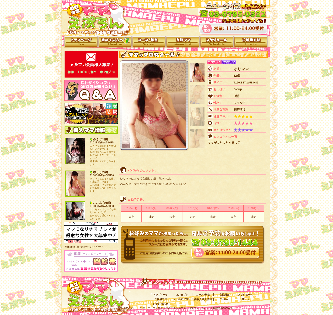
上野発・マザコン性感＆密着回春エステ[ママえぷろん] (95, 17)
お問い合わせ (160, 304)
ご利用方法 (160, 299)
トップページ (160, 294)
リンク (245, 299)
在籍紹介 (224, 294)
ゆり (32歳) (100, 172)
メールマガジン (182, 299)
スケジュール (245, 294)
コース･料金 (203, 294)
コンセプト (181, 294)
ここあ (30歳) (102, 202)
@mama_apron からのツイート (84, 246)
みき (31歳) (100, 139)
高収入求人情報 (203, 299)
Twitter (224, 299)
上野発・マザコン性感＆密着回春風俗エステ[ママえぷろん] (95, 293)
